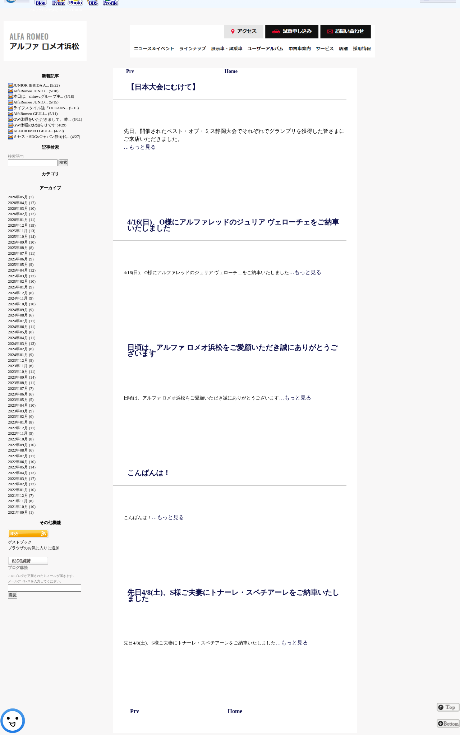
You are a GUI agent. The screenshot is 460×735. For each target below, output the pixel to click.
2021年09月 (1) (20, 512)
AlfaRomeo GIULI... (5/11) (33, 113)
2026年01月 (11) (22, 219)
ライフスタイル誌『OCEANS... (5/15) (43, 108)
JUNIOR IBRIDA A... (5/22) (34, 85)
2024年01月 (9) (20, 354)
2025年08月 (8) (20, 247)
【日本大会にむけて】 (163, 87)
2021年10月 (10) (22, 506)
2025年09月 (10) (22, 242)
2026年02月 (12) (22, 214)
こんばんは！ (148, 473)
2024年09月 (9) (20, 310)
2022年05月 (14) (22, 467)
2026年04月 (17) (22, 202)
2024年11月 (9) (20, 298)
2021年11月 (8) (20, 501)
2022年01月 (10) (22, 489)
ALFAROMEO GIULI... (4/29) (36, 131)
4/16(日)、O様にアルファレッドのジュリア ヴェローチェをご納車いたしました (233, 225)
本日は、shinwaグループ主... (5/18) (41, 96)
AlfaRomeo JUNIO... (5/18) (33, 91)
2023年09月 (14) (22, 377)
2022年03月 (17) (22, 478)
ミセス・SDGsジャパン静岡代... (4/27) (44, 136)
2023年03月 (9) (20, 411)
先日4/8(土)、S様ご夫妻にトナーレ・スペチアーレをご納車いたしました (233, 595)
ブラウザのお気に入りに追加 (33, 548)
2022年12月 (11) (22, 428)
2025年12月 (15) (22, 225)
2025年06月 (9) (20, 259)
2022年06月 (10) (22, 461)
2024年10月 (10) (22, 304)
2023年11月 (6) (20, 366)
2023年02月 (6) (20, 416)
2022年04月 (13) (22, 473)
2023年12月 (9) (20, 360)
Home (231, 71)
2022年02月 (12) (22, 484)
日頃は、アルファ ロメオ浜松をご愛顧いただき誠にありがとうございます (232, 350)
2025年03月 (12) (22, 276)
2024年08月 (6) (20, 315)
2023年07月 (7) (20, 388)
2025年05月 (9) (20, 264)
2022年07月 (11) (22, 456)
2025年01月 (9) (20, 287)
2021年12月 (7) (20, 495)
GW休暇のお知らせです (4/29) (37, 125)
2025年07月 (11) (22, 253)
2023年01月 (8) (20, 422)
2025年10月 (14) (22, 236)
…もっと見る (140, 147)
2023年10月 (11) (22, 371)
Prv (130, 71)
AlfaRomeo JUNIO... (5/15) (33, 102)
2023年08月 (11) (22, 382)
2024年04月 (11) (22, 338)
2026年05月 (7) (20, 197)
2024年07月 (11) (22, 321)
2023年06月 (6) (20, 394)
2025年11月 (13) (22, 230)
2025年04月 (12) (22, 270)
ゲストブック (20, 542)
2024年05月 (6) (20, 332)
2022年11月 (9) (20, 433)
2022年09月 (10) (22, 445)
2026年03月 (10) (22, 208)
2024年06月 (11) (22, 326)
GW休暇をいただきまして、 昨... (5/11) (45, 119)
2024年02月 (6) (20, 349)
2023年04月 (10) (22, 405)
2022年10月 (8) (20, 439)
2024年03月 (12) (22, 343)
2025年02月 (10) (22, 281)
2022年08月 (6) (20, 450)
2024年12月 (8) (20, 293)
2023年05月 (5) (20, 399)
